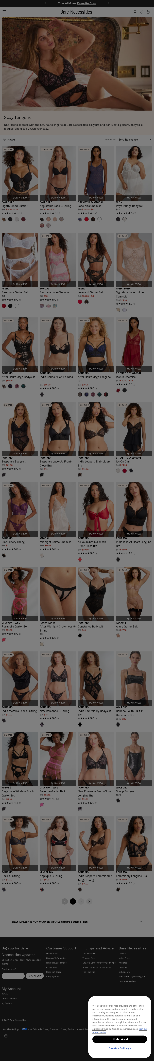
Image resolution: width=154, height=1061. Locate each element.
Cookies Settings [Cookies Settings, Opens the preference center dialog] (120, 1048)
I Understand (120, 1039)
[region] (119, 1027)
